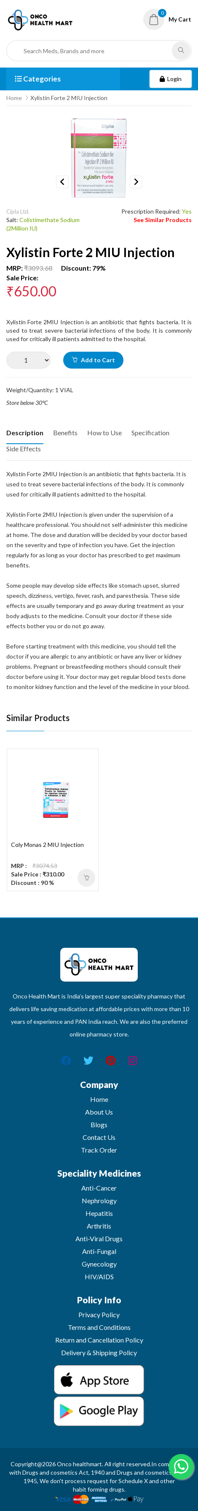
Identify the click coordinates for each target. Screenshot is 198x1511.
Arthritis (99, 1226)
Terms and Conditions (99, 1327)
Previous (62, 182)
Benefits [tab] (65, 433)
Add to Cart (93, 360)
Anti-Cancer (99, 1188)
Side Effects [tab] (23, 449)
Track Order (99, 1150)
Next (136, 182)
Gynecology (99, 1264)
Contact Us (99, 1137)
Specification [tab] (150, 433)
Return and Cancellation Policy (99, 1340)
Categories (38, 78)
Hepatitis (99, 1213)
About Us (99, 1112)
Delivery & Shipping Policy (99, 1352)
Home (14, 97)
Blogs (99, 1124)
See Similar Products (163, 219)
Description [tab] (24, 433)
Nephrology (99, 1200)
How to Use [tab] (104, 433)
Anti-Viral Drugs (99, 1238)
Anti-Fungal (99, 1251)
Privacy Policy (99, 1314)
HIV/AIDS (99, 1276)
